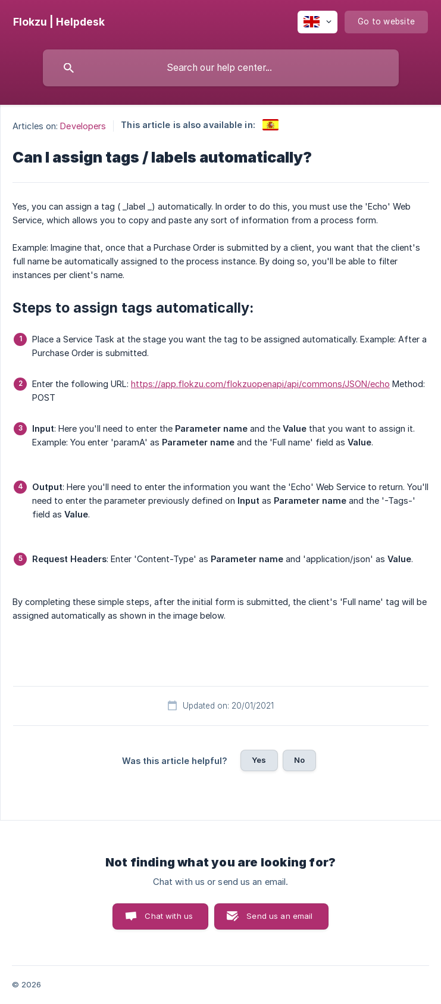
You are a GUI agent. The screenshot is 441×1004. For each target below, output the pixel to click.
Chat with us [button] (169, 916)
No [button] (299, 760)
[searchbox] (221, 67)
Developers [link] (83, 126)
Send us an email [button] (279, 916)
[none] (59, 22)
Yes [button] (259, 760)
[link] (270, 124)
